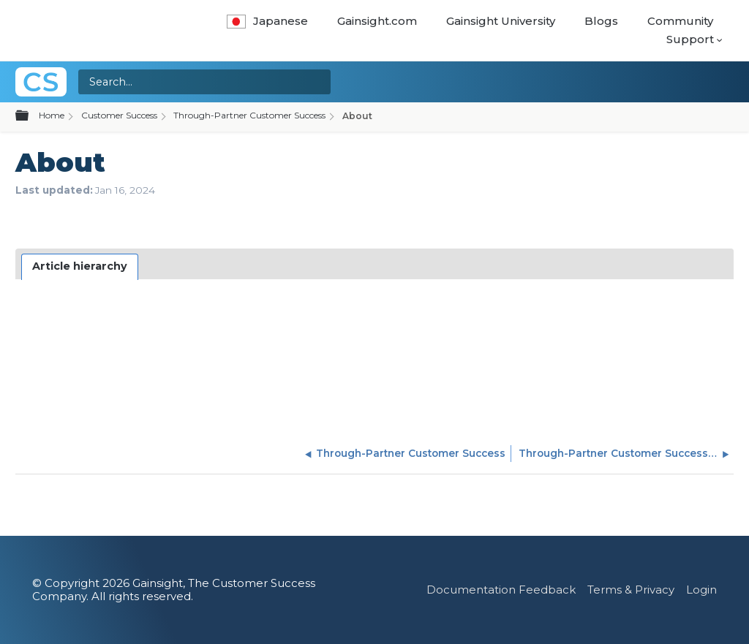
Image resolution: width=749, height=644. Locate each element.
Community (680, 21)
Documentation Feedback (501, 589)
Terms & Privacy (630, 589)
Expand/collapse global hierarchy (31, 116)
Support (690, 39)
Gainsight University (500, 21)
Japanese (267, 21)
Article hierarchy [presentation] (79, 266)
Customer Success (119, 115)
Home (51, 115)
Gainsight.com (377, 21)
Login (701, 589)
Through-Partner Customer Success (249, 115)
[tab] (80, 267)
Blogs (601, 21)
